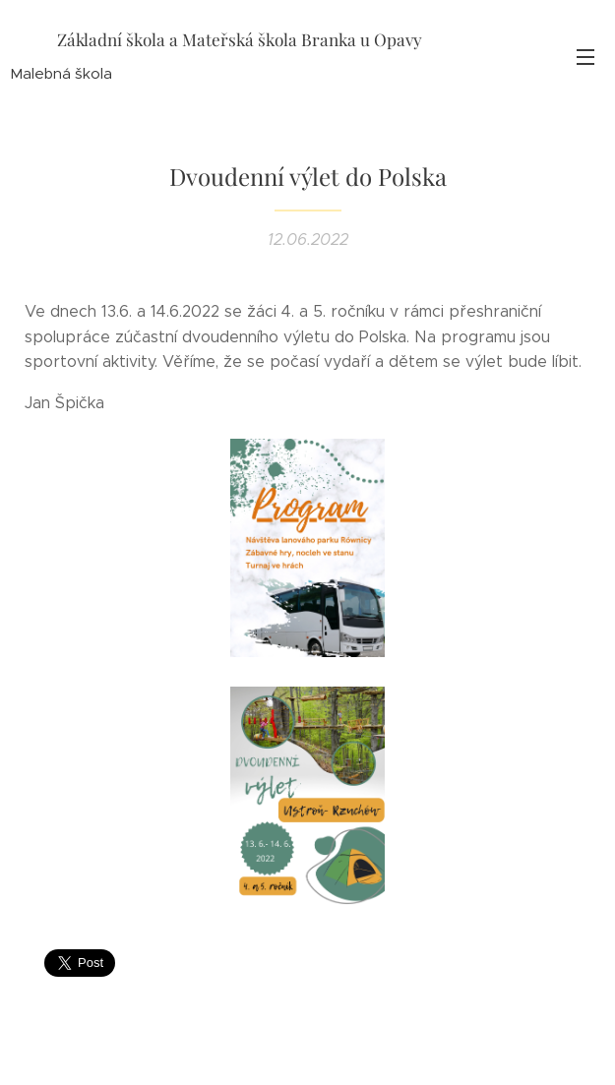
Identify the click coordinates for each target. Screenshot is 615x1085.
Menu (585, 57)
